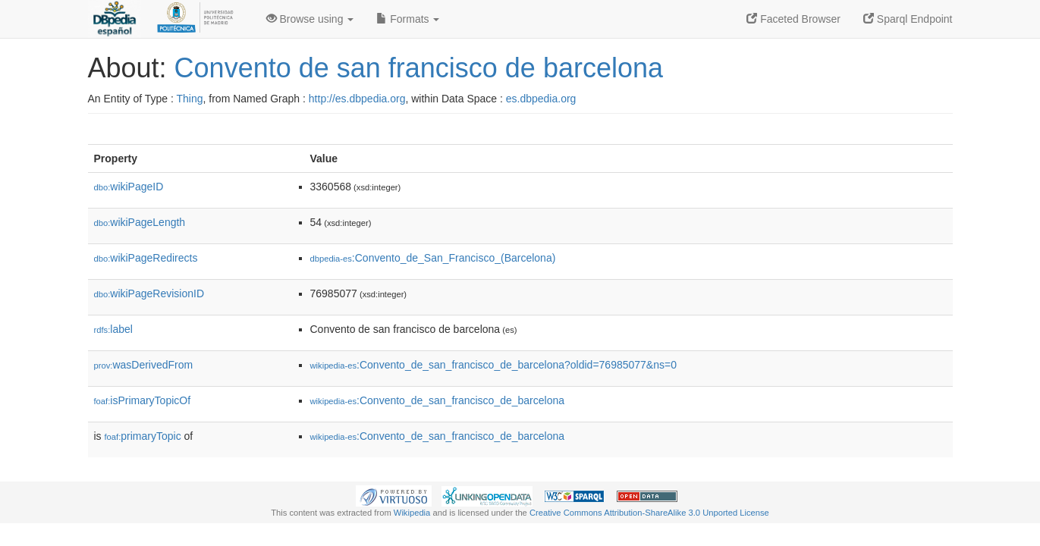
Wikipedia (412, 512)
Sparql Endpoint (908, 19)
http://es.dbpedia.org (357, 99)
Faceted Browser (793, 19)
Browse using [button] (310, 19)
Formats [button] (407, 19)
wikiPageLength (140, 222)
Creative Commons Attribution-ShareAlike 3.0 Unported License (649, 512)
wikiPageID (129, 186)
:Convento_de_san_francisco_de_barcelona (437, 400)
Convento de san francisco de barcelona (418, 67)
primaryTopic (143, 436)
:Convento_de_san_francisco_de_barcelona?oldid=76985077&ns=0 (493, 365)
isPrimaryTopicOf (142, 400)
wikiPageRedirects (146, 258)
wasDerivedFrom (143, 365)
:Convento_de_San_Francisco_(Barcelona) (433, 258)
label (113, 329)
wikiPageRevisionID (149, 293)
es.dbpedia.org (541, 99)
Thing (190, 99)
